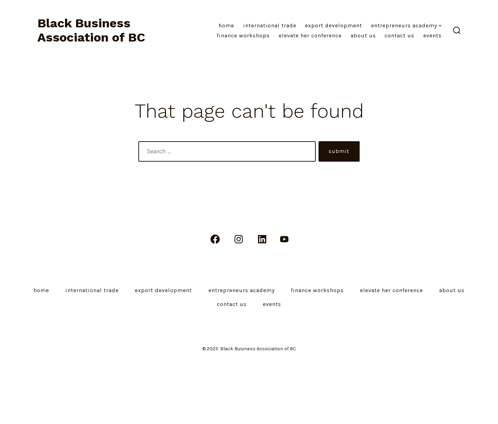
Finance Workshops (243, 35)
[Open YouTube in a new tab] (284, 239)
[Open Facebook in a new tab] (215, 239)
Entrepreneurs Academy (406, 25)
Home (226, 25)
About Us (363, 35)
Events (432, 35)
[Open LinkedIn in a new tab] (262, 239)
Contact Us (399, 35)
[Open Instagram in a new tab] (239, 239)
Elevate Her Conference (310, 35)
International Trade (269, 25)
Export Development (333, 25)
